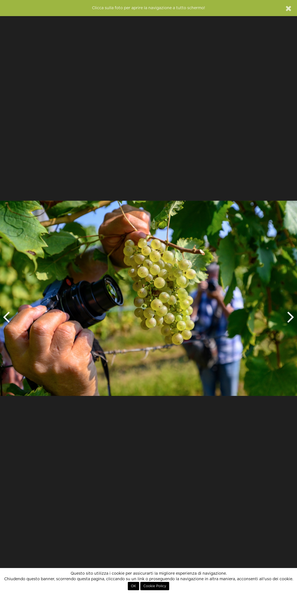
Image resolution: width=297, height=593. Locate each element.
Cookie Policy (154, 586)
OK (133, 586)
